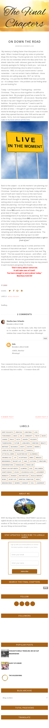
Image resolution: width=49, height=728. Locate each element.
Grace (15, 436)
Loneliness (26, 443)
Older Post (40, 417)
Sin (21, 436)
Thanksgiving (7, 443)
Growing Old (6, 457)
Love (36, 432)
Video (38, 479)
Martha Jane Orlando (15, 321)
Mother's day (24, 476)
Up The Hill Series (8, 454)
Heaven (25, 439)
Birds (31, 457)
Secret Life (12, 479)
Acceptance (23, 457)
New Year (35, 443)
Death (22, 446)
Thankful (29, 450)
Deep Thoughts (7, 432)
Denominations (7, 465)
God (30, 468)
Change (4, 439)
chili (32, 483)
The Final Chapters (24, 18)
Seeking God (19, 450)
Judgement (40, 472)
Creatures (42, 461)
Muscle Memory (36, 476)
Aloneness (34, 454)
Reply (45, 338)
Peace (12, 439)
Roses (4, 479)
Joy (15, 457)
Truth (37, 436)
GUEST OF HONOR (15, 663)
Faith (18, 439)
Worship (25, 483)
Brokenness (6, 461)
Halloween (39, 468)
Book (44, 436)
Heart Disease (7, 472)
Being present (13, 296)
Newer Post (8, 417)
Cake (25, 461)
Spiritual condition (26, 479)
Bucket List (17, 461)
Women (17, 483)
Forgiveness (6, 436)
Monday (14, 476)
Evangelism (20, 465)
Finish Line (30, 465)
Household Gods (27, 472)
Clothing (33, 461)
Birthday (5, 446)
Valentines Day (22, 454)
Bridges (38, 457)
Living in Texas (7, 450)
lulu (14, 344)
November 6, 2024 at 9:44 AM (20, 347)
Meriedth (5, 476)
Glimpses (24, 468)
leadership (40, 483)
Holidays (33, 439)
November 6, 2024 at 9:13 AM (15, 324)
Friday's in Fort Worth (10, 468)
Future (16, 443)
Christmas (28, 432)
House (16, 472)
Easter (29, 446)
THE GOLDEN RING (15, 675)
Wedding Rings (7, 483)
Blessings (14, 446)
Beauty (43, 443)
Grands (37, 446)
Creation (19, 432)
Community (29, 436)
